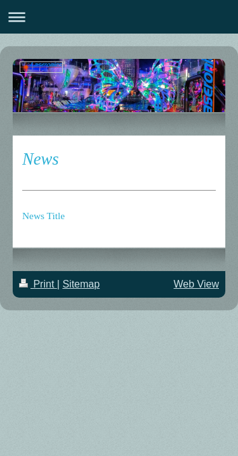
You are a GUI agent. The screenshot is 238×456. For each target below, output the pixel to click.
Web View (196, 284)
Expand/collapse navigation (119, 16)
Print (38, 284)
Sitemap (81, 284)
